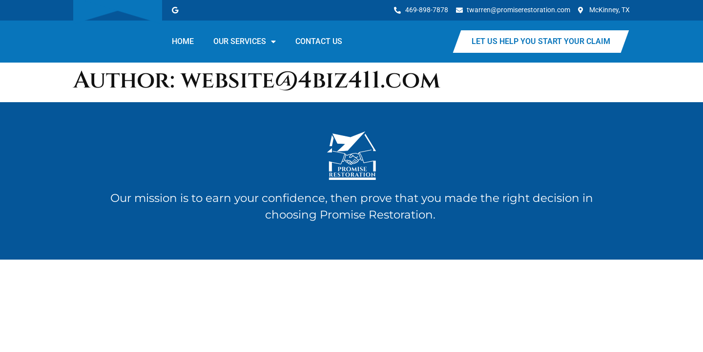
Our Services (244, 41)
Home (183, 41)
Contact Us (318, 41)
